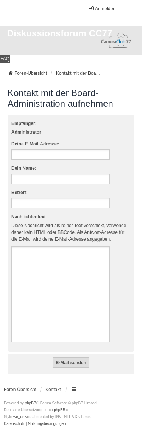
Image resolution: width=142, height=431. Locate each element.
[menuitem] (14, 423)
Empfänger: (24, 123)
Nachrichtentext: (29, 216)
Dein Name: (23, 168)
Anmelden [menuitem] (101, 8)
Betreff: (19, 192)
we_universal (24, 417)
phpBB (30, 403)
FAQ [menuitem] (4, 59)
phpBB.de (62, 410)
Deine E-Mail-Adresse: (35, 144)
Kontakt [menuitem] (53, 389)
